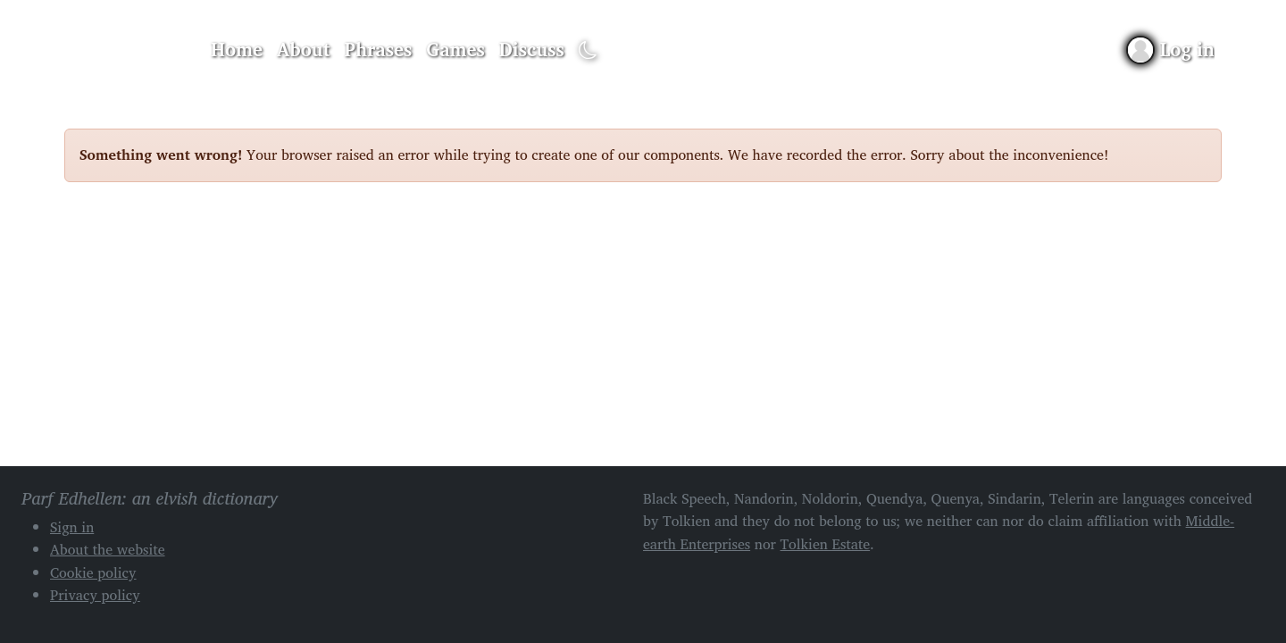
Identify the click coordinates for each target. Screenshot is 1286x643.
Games (455, 49)
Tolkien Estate (826, 543)
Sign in (72, 527)
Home (237, 49)
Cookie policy (93, 572)
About (303, 49)
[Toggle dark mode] (588, 50)
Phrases (379, 49)
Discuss (531, 49)
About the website (107, 549)
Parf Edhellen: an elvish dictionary (126, 50)
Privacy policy (95, 594)
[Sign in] (1171, 49)
